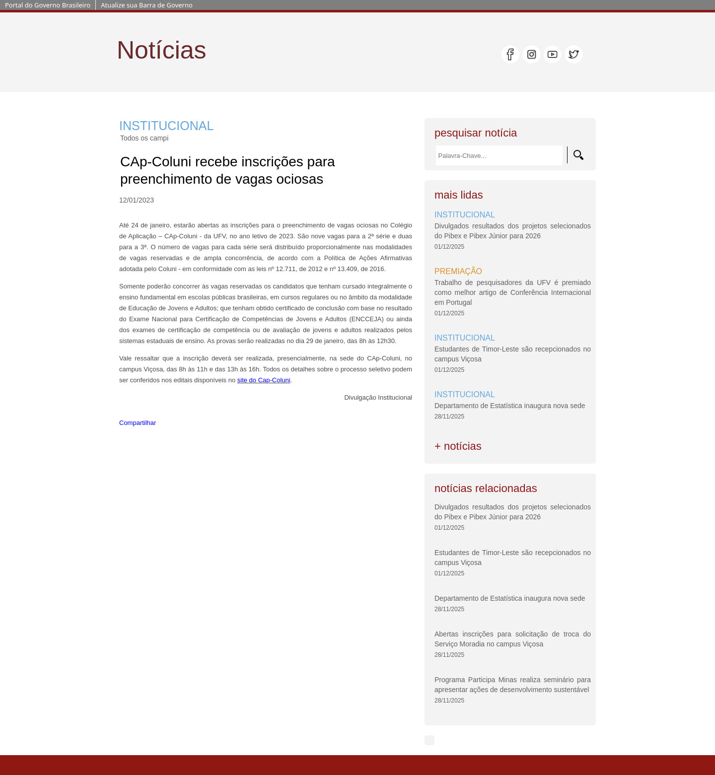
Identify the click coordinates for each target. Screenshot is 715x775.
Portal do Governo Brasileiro (47, 4)
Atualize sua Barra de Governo (147, 4)
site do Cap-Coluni (263, 380)
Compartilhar (137, 422)
